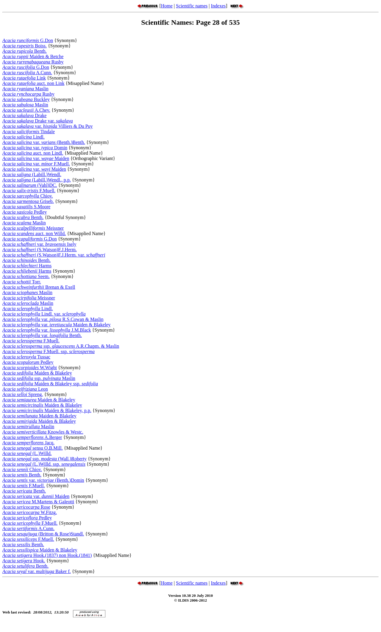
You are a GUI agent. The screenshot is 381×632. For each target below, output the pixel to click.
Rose (26, 507)
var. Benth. (42, 335)
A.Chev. (26, 110)
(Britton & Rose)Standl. (43, 533)
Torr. (21, 281)
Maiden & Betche (32, 56)
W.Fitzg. (29, 512)
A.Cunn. (27, 72)
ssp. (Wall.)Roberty (44, 458)
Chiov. (27, 195)
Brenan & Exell (38, 287)
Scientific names (191, 5)
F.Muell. (28, 190)
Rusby (33, 61)
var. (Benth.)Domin (43, 480)
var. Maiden (35, 158)
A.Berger (32, 437)
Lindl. (23, 136)
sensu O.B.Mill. (32, 448)
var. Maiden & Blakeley (56, 324)
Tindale (28, 131)
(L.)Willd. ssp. (43, 464)
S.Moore (26, 206)
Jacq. (28, 442)
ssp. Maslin (38, 378)
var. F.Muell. (36, 163)
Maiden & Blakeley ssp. (50, 383)
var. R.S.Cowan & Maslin (52, 319)
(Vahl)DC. (29, 185)
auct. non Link (33, 83)
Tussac (26, 356)
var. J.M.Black (46, 330)
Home (167, 5)
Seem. (26, 276)
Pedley (24, 212)
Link (24, 77)
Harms (26, 265)
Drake (24, 115)
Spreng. (22, 394)
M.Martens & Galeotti (38, 501)
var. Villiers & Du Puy (47, 126)
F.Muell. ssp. (48, 351)
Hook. (23, 560)
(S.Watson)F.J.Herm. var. (53, 254)
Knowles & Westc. (42, 431)
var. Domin (34, 147)
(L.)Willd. (27, 453)
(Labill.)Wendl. (31, 174)
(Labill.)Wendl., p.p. (36, 179)
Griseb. (28, 201)
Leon (25, 389)
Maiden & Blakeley (37, 372)
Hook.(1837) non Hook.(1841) (47, 555)
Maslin (25, 88)
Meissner (33, 228)
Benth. (24, 51)
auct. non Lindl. (32, 153)
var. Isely (39, 244)
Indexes (218, 5)
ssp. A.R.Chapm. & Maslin (60, 346)
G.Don (27, 40)
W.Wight (29, 367)
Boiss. (24, 45)
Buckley (26, 99)
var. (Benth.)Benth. (43, 142)
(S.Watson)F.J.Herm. (39, 249)
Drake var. (37, 120)
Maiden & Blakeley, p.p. (46, 410)
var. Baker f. (36, 571)
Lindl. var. (44, 313)
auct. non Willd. (34, 233)
